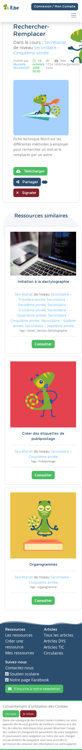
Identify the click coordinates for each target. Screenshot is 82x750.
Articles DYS (55, 641)
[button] (44, 182)
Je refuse (28, 714)
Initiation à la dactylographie (43, 281)
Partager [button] (27, 182)
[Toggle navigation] (74, 15)
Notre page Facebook (27, 679)
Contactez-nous (19, 667)
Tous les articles (58, 635)
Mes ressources (19, 652)
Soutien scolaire (22, 673)
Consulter (43, 344)
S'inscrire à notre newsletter (34, 688)
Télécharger (30, 171)
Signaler (26, 192)
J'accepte (10, 714)
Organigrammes (43, 564)
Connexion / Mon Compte (54, 6)
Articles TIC (54, 647)
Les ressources (19, 635)
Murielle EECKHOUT (21, 66)
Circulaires (53, 653)
